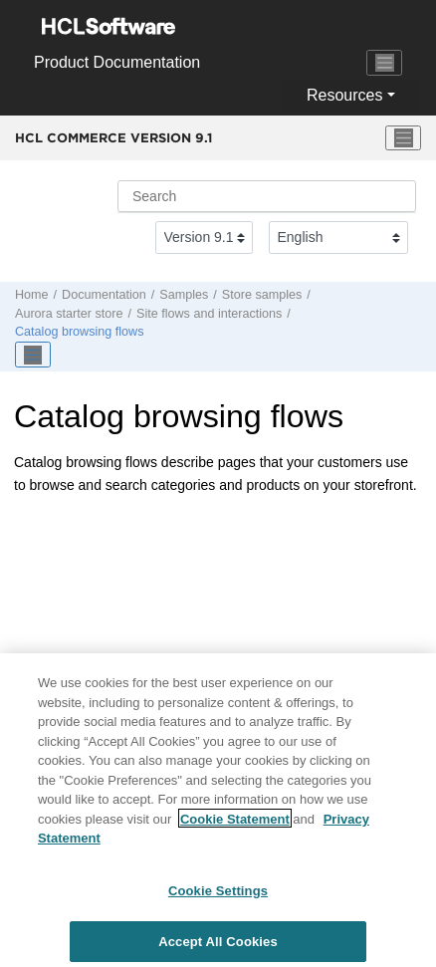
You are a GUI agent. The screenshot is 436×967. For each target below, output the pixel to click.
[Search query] (266, 196)
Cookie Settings (218, 898)
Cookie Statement (235, 827)
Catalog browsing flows (79, 332)
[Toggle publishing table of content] (33, 354)
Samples (183, 295)
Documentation (104, 295)
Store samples (262, 295)
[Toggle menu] (403, 138)
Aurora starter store (69, 314)
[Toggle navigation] (384, 63)
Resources (344, 95)
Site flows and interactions (209, 314)
